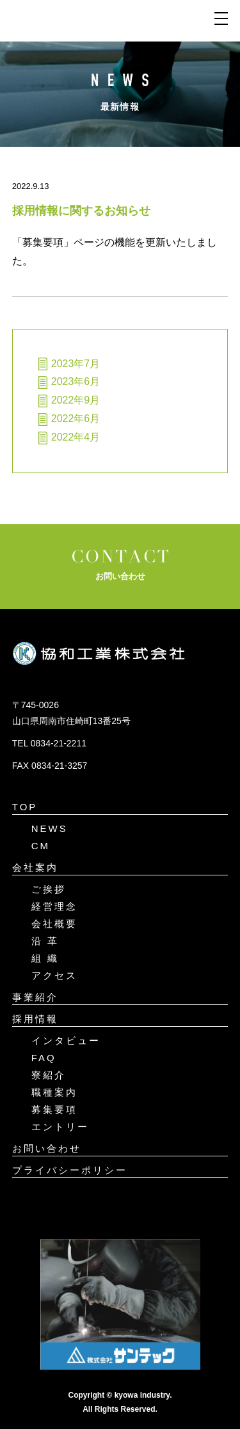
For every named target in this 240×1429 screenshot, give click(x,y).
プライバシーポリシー (69, 1170)
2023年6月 (75, 381)
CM (40, 845)
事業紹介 (35, 997)
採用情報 (35, 1018)
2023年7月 (75, 363)
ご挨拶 (48, 889)
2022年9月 (75, 400)
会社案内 (35, 867)
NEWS (49, 828)
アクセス (54, 975)
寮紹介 (48, 1075)
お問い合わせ (46, 1148)
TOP (25, 806)
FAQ (43, 1057)
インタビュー (65, 1040)
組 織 (45, 958)
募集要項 (54, 1109)
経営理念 (54, 906)
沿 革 (45, 940)
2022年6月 (75, 418)
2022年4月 (75, 437)
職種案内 (54, 1092)
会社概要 (54, 923)
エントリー (60, 1126)
